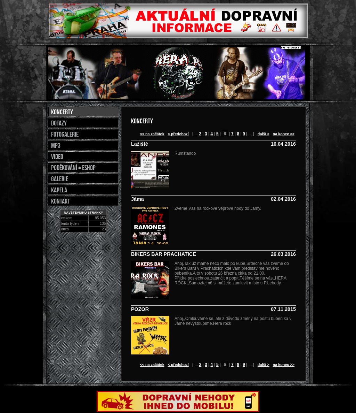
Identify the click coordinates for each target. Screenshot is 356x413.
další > (263, 134)
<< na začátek (152, 134)
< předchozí (178, 134)
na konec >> (283, 134)
